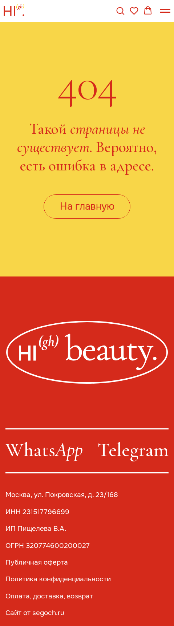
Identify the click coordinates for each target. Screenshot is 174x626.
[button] (120, 10)
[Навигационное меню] (165, 11)
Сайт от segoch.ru (34, 612)
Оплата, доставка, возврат (49, 596)
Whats (44, 449)
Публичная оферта (36, 562)
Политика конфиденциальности (58, 578)
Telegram (133, 449)
